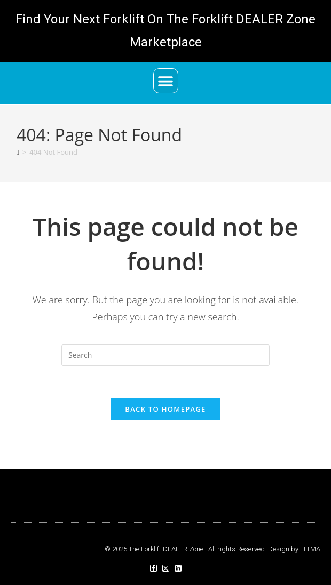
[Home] (18, 152)
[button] (165, 80)
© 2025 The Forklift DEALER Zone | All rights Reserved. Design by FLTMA (212, 549)
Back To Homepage (165, 409)
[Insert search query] (165, 355)
